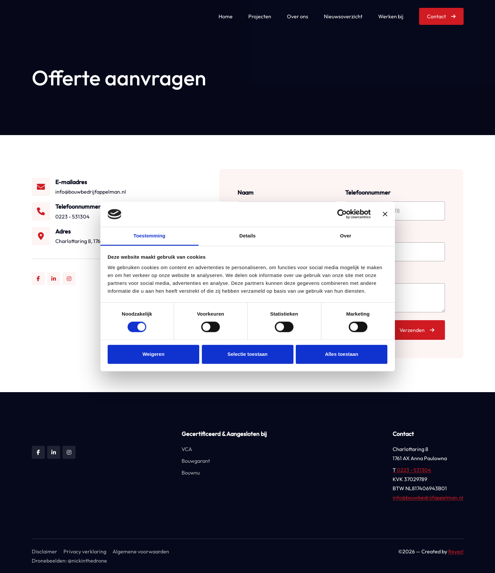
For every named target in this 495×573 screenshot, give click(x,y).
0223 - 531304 (412, 470)
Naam (246, 192)
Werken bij (390, 16)
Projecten (259, 16)
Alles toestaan (341, 354)
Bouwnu (191, 472)
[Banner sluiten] (385, 214)
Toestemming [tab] (149, 235)
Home (226, 16)
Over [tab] (345, 235)
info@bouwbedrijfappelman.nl (428, 497)
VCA (187, 449)
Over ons (297, 16)
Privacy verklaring (84, 551)
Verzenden (412, 330)
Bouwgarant (196, 461)
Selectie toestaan (247, 354)
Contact (436, 16)
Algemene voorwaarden (141, 551)
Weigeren (153, 354)
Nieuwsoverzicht (343, 16)
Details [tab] (247, 235)
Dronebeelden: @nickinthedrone (69, 560)
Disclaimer (44, 551)
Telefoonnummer (368, 192)
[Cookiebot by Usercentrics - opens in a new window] (342, 214)
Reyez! (456, 551)
